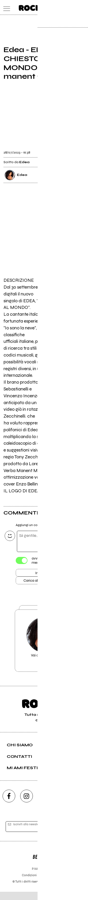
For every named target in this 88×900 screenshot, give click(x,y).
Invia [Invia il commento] (39, 573)
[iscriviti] (75, 835)
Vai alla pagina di (44, 647)
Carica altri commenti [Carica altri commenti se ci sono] (44, 582)
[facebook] (9, 804)
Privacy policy (57, 883)
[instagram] (26, 804)
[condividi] (80, 151)
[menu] (5, 7)
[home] (34, 7)
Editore (44, 863)
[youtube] (44, 804)
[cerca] (73, 7)
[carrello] (64, 7)
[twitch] (61, 804)
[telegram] (79, 804)
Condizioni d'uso (33, 883)
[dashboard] (82, 7)
